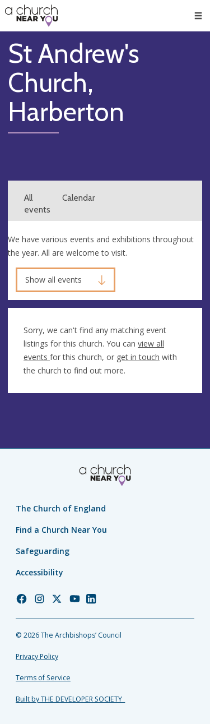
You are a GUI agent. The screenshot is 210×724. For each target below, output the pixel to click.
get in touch (138, 357)
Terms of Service (43, 678)
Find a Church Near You (61, 529)
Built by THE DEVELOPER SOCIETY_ (70, 699)
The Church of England (61, 508)
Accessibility (39, 572)
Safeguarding (42, 551)
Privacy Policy (37, 656)
